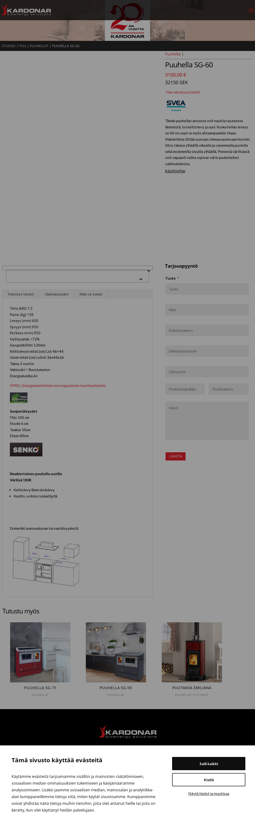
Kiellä (209, 779)
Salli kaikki (209, 763)
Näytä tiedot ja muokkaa (208, 793)
